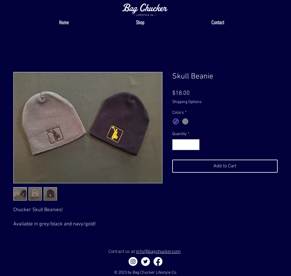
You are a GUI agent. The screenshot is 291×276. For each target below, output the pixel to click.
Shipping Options (187, 102)
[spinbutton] (186, 144)
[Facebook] (158, 261)
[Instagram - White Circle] (133, 261)
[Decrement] (177, 144)
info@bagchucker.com (158, 251)
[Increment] (195, 144)
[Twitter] (145, 261)
